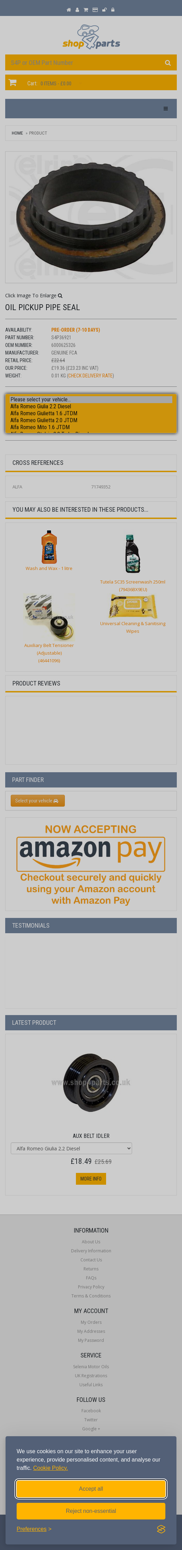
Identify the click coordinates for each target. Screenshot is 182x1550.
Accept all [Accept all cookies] (91, 1489)
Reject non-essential (91, 1511)
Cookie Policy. (50, 1468)
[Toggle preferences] (34, 1529)
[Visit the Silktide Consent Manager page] (161, 1529)
